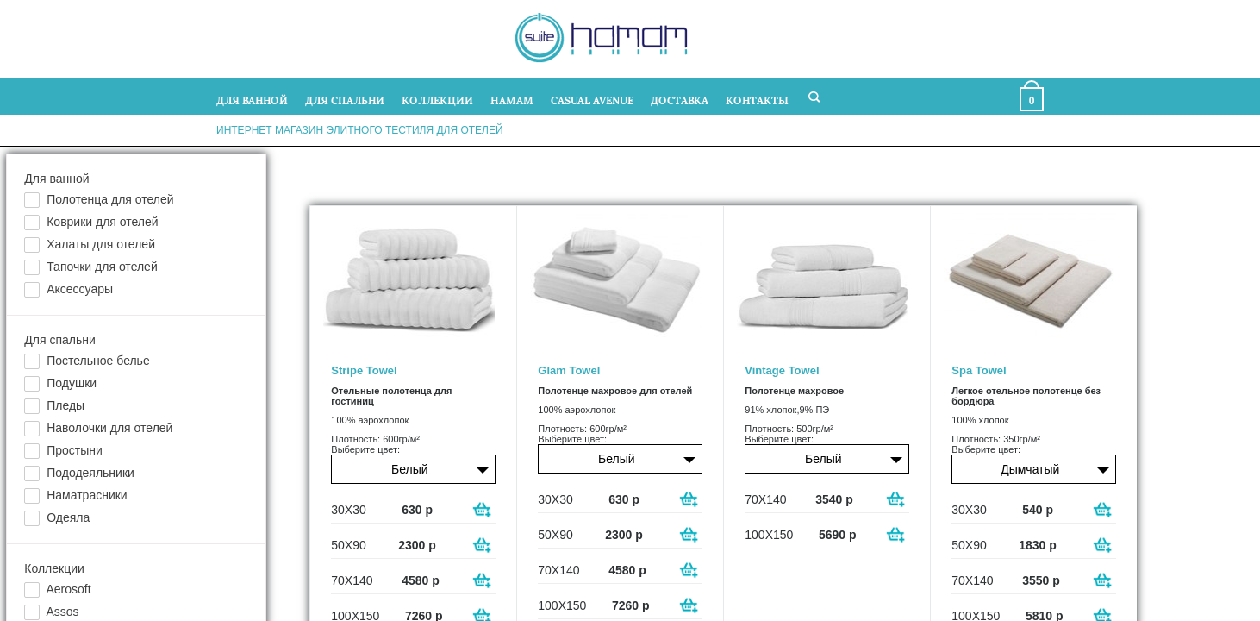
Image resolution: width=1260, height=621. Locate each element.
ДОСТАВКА (679, 99)
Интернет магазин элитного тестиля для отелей (359, 130)
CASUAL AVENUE (592, 99)
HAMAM (511, 99)
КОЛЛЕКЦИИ (437, 99)
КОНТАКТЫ (757, 99)
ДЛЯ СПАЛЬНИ (344, 99)
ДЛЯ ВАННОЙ (252, 99)
